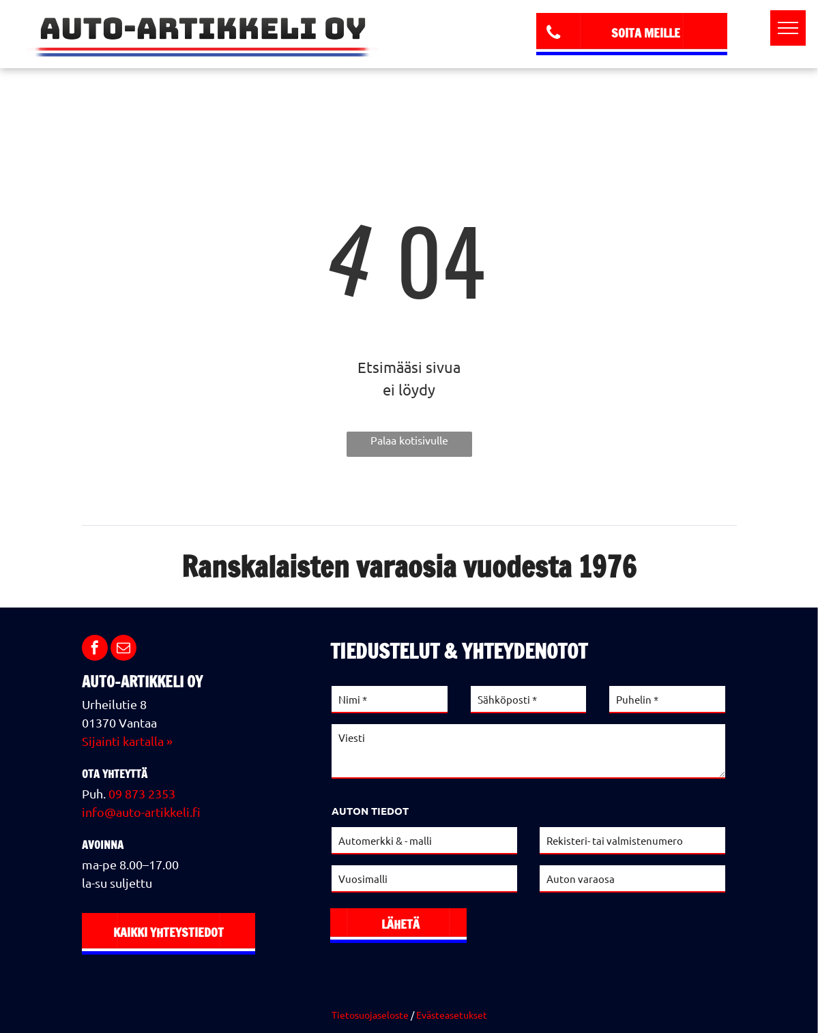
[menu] (788, 28)
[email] (123, 649)
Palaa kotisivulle (409, 440)
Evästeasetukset (451, 1014)
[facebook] (95, 649)
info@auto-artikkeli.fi (141, 812)
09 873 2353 (141, 793)
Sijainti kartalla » (127, 741)
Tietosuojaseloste (370, 1014)
